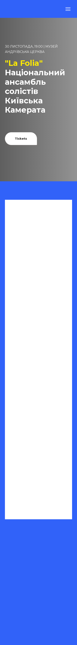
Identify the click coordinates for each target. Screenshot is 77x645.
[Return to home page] (15, 9)
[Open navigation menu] (68, 9)
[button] (21, 138)
